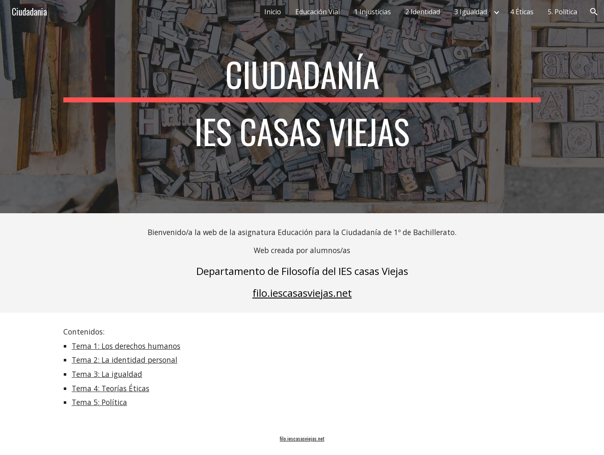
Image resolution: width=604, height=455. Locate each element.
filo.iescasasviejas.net (302, 293)
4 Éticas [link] (522, 11)
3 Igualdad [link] (470, 11)
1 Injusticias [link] (372, 11)
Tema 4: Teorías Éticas (110, 388)
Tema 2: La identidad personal (124, 360)
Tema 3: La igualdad (107, 374)
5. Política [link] (562, 11)
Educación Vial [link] (317, 11)
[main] (302, 106)
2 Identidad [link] (422, 11)
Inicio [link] (272, 11)
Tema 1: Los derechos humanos (126, 346)
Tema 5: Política (99, 402)
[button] (594, 12)
